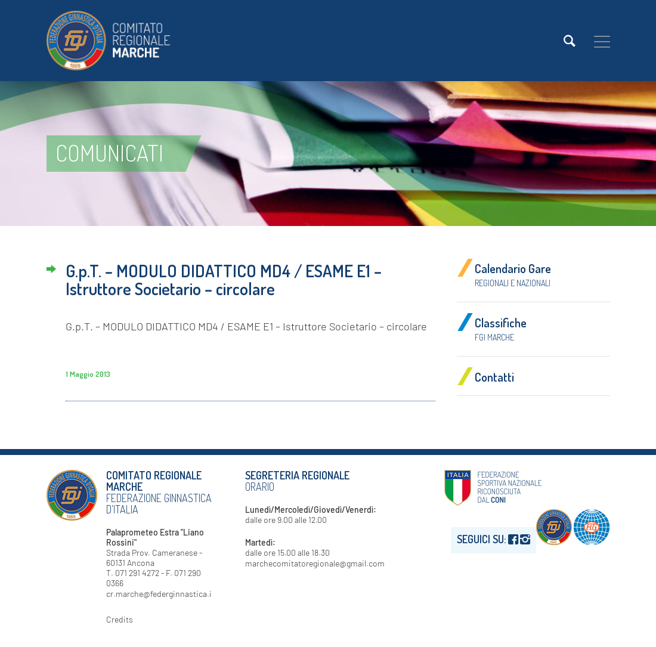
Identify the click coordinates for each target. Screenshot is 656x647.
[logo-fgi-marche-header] (109, 40)
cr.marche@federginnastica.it (160, 594)
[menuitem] (569, 41)
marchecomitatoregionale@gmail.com (315, 563)
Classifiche (501, 328)
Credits (119, 619)
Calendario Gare (513, 274)
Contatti (494, 377)
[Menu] (602, 41)
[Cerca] (569, 41)
